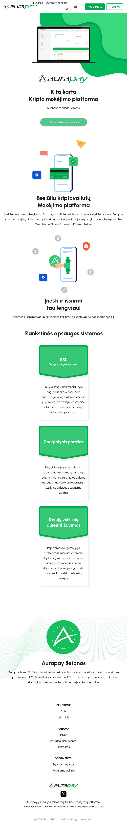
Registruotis (95, 6)
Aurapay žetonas (64, 663)
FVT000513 (98, 806)
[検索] (66, 9)
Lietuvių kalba (76, 6)
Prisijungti (114, 6)
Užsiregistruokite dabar (64, 122)
